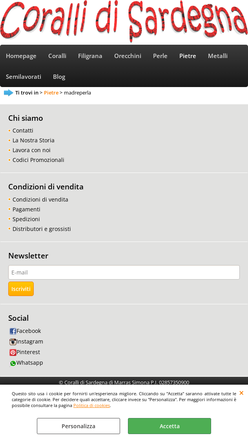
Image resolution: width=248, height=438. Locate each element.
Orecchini (127, 56)
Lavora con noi (32, 150)
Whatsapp (26, 362)
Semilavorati (23, 77)
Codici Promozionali (38, 160)
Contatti (23, 130)
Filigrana (90, 56)
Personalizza (78, 426)
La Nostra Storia (34, 140)
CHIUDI (241, 392)
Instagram (26, 341)
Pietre (187, 56)
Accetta (170, 426)
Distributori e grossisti (42, 229)
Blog (59, 77)
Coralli (57, 56)
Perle (160, 56)
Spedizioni (26, 219)
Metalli (218, 56)
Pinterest (24, 352)
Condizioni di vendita (40, 199)
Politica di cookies (91, 405)
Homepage (21, 56)
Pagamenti (26, 209)
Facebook (25, 330)
